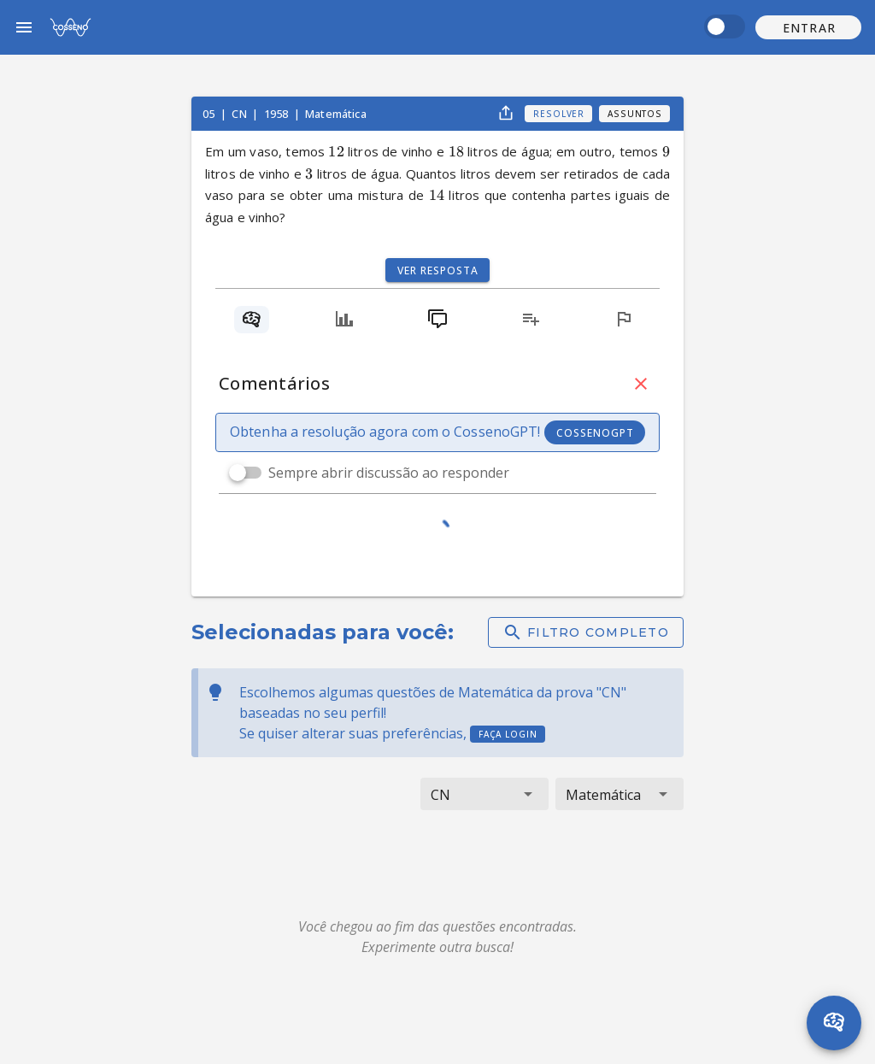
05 (210, 113)
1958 (277, 113)
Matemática (336, 113)
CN (240, 113)
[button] (808, 27)
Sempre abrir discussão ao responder (388, 472)
